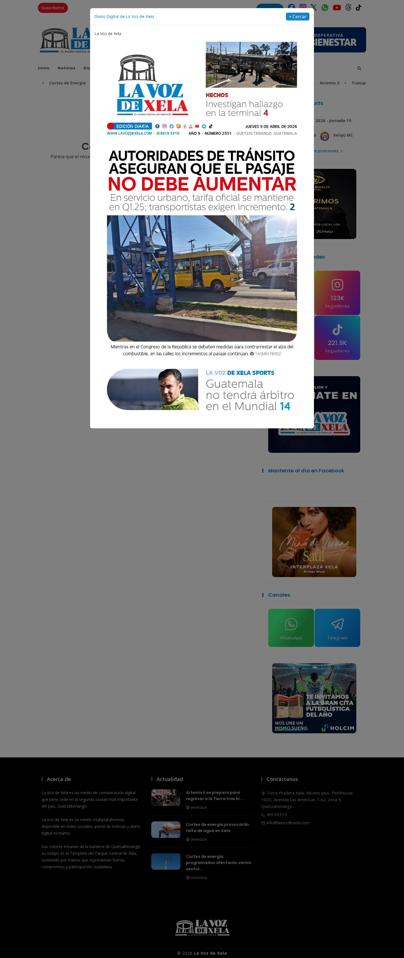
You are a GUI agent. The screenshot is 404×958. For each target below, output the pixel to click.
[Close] (297, 16)
